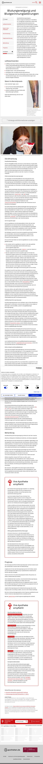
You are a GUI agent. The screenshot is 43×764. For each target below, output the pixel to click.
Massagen (27, 678)
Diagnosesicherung (7, 38)
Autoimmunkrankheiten (10, 203)
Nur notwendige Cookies (8, 395)
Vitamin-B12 (18, 195)
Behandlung (6, 43)
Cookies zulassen (35, 395)
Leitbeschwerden (7, 24)
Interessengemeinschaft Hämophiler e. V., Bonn (17, 695)
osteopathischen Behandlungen (15, 679)
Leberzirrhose (11, 597)
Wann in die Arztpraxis (6, 29)
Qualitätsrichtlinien (17, 760)
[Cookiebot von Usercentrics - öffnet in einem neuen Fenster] (37, 368)
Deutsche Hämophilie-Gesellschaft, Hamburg (17, 693)
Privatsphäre (37, 757)
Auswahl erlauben (21, 395)
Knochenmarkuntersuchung (11, 417)
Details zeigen (36, 391)
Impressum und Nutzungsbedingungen (16, 757)
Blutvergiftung (26, 282)
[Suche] (35, 2)
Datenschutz (29, 757)
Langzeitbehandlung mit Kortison (24, 343)
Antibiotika (12, 217)
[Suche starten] (27, 722)
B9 (24, 195)
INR (35, 408)
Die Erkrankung (6, 33)
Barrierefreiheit (26, 760)
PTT (6, 409)
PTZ (10, 409)
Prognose (5, 47)
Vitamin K (24, 250)
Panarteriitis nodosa (15, 324)
